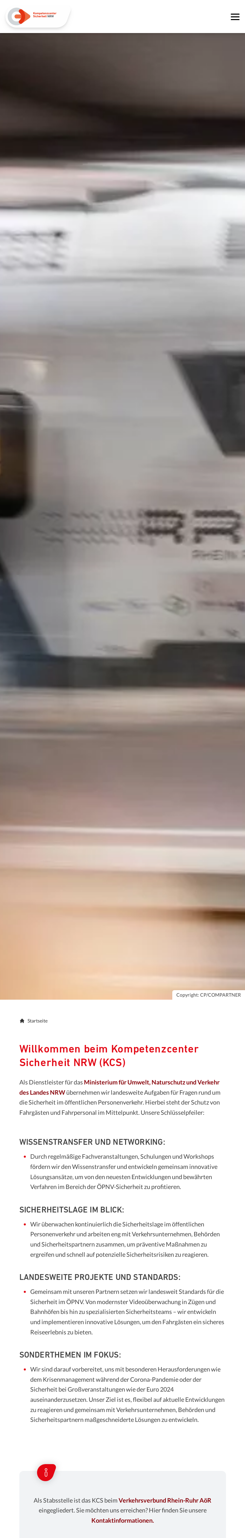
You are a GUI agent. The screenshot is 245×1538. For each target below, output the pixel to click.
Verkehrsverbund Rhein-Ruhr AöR (165, 1500)
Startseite (33, 1021)
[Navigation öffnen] (235, 17)
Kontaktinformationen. (122, 1520)
